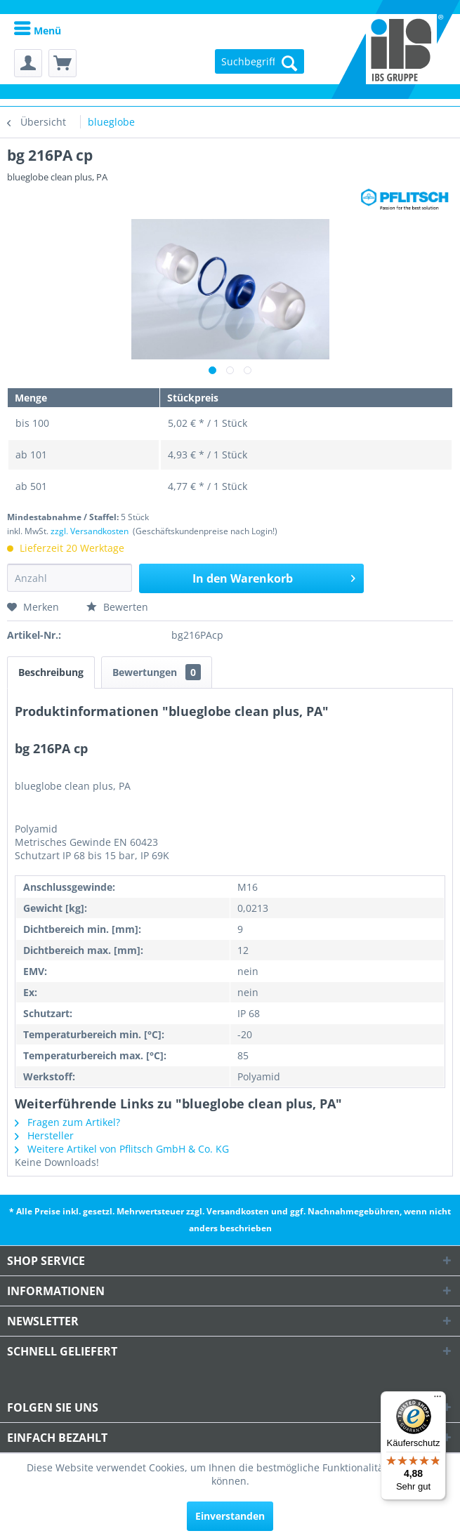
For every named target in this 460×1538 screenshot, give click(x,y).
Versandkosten (237, 1211)
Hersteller (44, 1135)
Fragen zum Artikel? (67, 1122)
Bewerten (117, 607)
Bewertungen (156, 672)
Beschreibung (51, 672)
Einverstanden (230, 1516)
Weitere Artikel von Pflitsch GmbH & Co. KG (122, 1148)
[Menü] (437, 1399)
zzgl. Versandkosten (90, 531)
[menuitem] (37, 29)
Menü (37, 30)
